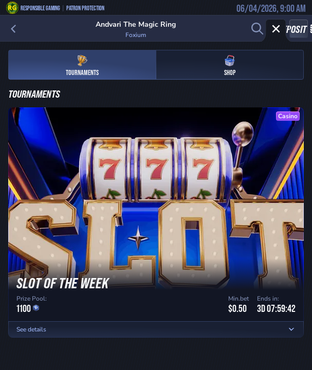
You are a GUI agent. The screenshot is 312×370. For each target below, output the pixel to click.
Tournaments (82, 65)
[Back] (13, 29)
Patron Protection (85, 8)
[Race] (276, 29)
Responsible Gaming (40, 8)
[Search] (257, 29)
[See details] (291, 329)
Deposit (298, 29)
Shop (230, 65)
